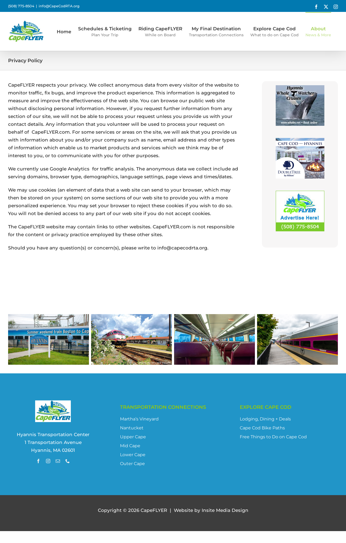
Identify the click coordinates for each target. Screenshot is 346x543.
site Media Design (225, 510)
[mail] (58, 461)
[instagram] (48, 461)
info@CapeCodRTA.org (59, 6)
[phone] (67, 461)
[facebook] (38, 461)
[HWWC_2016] (300, 89)
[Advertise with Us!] (300, 194)
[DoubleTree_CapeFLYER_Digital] (300, 141)
